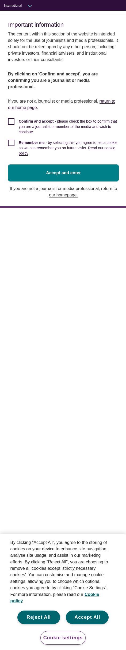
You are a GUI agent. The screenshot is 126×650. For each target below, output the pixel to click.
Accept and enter (64, 166)
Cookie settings (63, 637)
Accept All (87, 617)
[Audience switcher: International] (21, 5)
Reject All (38, 617)
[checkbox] (64, 123)
